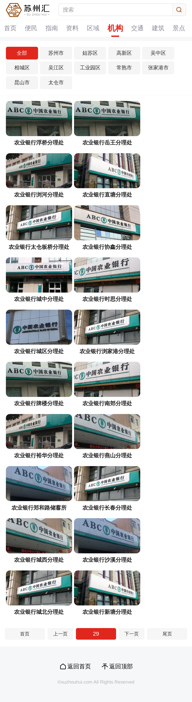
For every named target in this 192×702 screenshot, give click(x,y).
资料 (53, 28)
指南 (32, 28)
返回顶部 (121, 666)
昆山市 (22, 82)
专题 (180, 28)
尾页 (167, 633)
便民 (11, 28)
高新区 (124, 53)
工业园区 (90, 68)
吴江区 (56, 68)
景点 (160, 28)
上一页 (60, 633)
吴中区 (158, 53)
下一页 (131, 633)
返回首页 (79, 666)
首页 (24, 633)
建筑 (139, 28)
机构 (96, 28)
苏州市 (56, 53)
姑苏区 (90, 53)
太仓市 (56, 82)
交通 (118, 28)
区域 (74, 28)
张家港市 (158, 68)
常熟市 (124, 68)
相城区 (22, 68)
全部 (22, 53)
